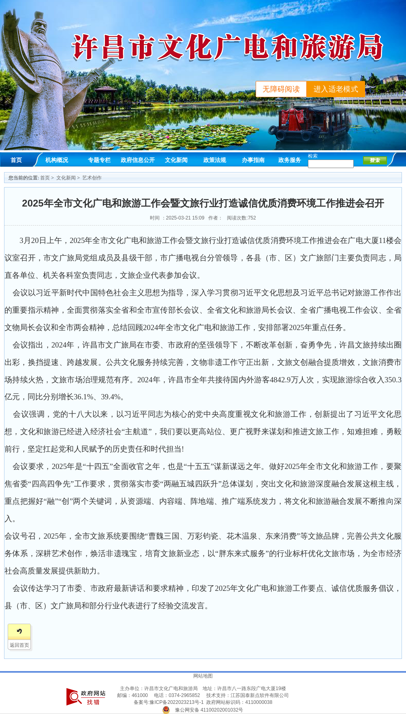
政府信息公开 (138, 160)
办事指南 (253, 160)
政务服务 (289, 160)
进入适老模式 (336, 89)
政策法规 (214, 160)
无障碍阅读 (281, 89)
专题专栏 (99, 160)
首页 (16, 160)
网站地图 (203, 676)
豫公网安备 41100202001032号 (209, 710)
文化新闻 (176, 160)
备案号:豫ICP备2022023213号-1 (169, 702)
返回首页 (19, 645)
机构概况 (56, 160)
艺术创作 (92, 178)
